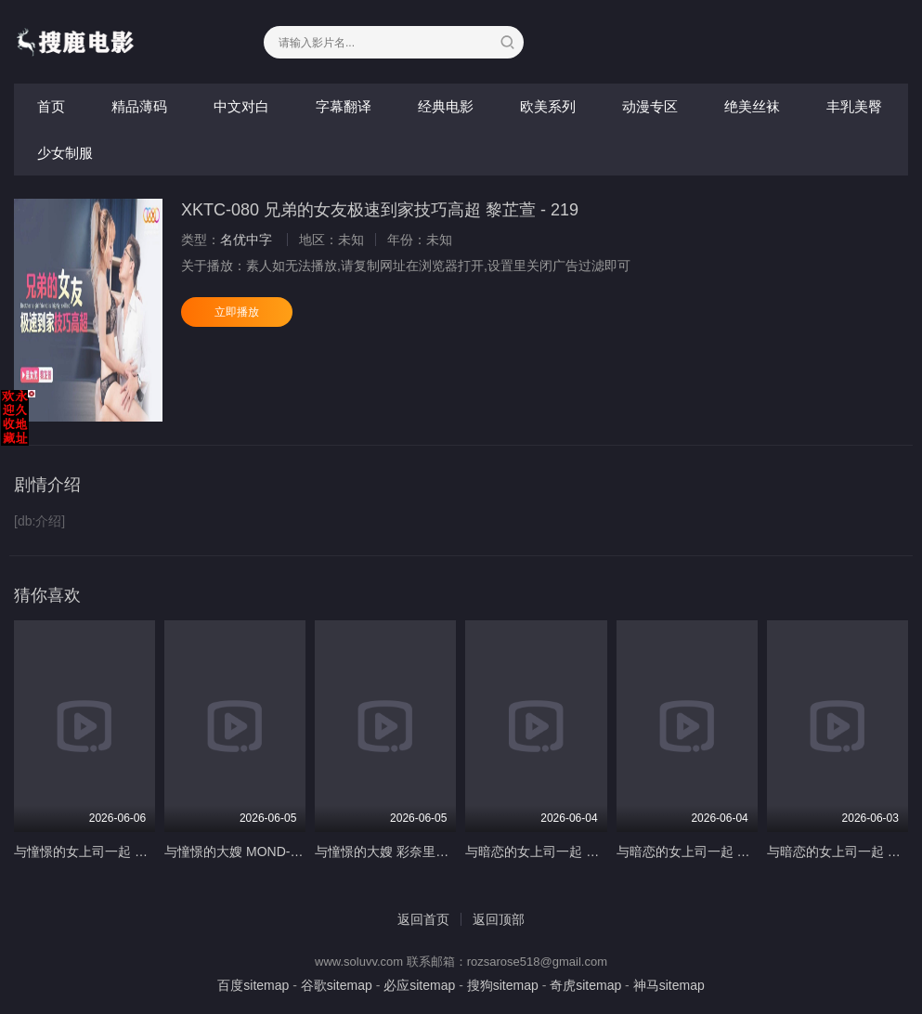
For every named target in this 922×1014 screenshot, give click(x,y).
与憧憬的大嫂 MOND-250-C (244, 851)
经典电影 (446, 106)
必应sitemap (419, 985)
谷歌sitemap (336, 985)
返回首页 (423, 919)
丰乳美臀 (854, 106)
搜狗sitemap (503, 985)
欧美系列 (548, 106)
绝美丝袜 (752, 106)
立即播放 (236, 312)
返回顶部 (499, 919)
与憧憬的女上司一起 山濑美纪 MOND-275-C (141, 851)
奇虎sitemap (585, 985)
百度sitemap (253, 985)
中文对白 (241, 106)
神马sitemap (669, 985)
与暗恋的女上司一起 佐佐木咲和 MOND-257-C (599, 851)
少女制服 (65, 153)
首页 (51, 106)
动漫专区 (650, 106)
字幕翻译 (343, 106)
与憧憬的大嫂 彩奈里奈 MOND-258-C (423, 851)
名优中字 (246, 239)
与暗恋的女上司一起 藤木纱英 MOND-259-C (744, 851)
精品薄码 (139, 106)
